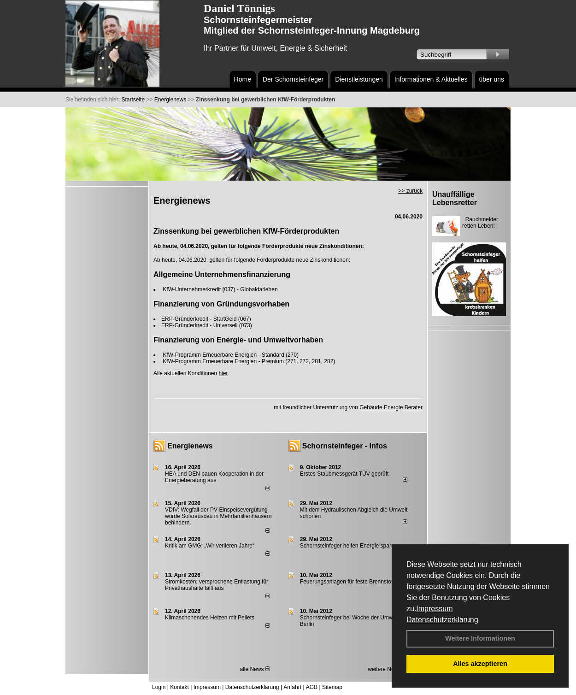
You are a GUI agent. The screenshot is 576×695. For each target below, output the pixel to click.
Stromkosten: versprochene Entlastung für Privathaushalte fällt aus (216, 584)
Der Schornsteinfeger (293, 79)
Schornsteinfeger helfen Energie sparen (348, 545)
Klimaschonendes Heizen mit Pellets (209, 617)
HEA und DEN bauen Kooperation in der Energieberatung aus (214, 477)
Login (158, 687)
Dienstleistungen (359, 79)
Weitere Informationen (480, 638)
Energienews (190, 446)
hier (223, 373)
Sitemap (332, 687)
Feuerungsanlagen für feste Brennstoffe (348, 581)
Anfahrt (292, 687)
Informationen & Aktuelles (431, 79)
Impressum (434, 609)
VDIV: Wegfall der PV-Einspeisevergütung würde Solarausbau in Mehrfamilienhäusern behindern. (218, 516)
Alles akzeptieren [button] (480, 663)
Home (242, 79)
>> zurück (410, 191)
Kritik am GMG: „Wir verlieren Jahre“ (209, 545)
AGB (311, 687)
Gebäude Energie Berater (391, 407)
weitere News (387, 669)
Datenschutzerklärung (442, 620)
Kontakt (179, 687)
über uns (491, 79)
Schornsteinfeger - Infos (344, 446)
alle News (255, 669)
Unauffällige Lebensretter (454, 198)
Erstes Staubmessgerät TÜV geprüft (344, 474)
